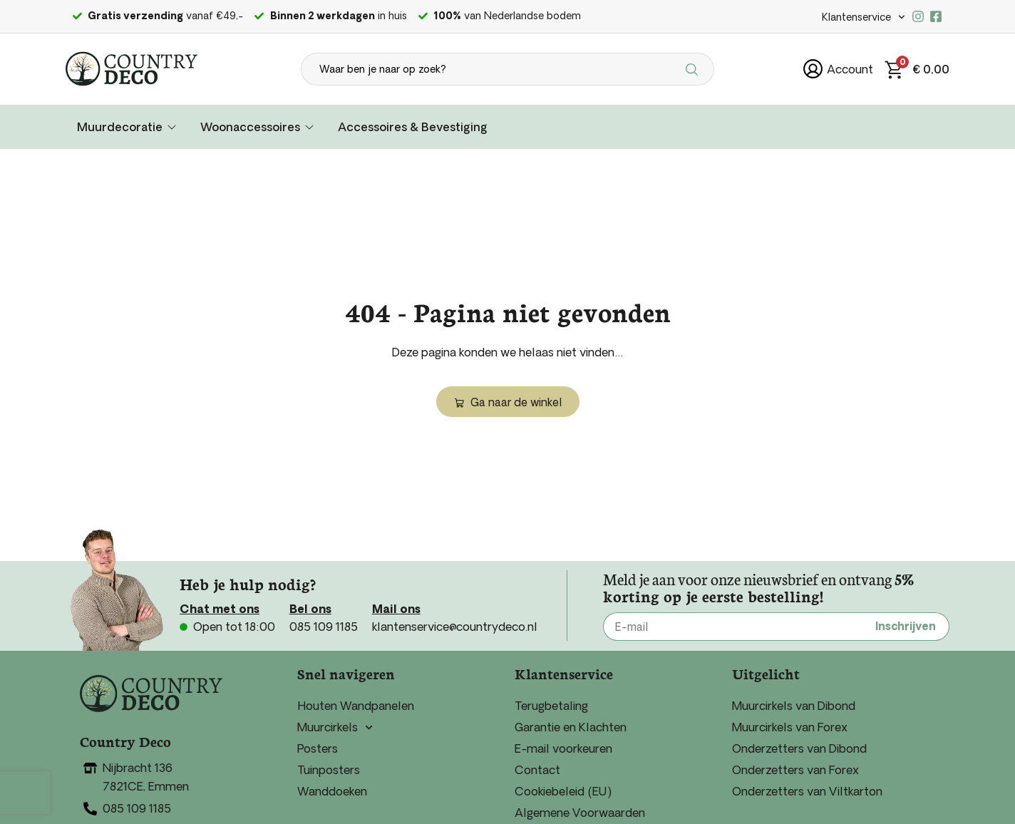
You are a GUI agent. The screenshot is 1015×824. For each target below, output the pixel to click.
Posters (317, 748)
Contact (537, 769)
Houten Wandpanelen (355, 705)
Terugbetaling (551, 705)
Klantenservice (863, 17)
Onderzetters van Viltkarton (807, 791)
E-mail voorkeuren (563, 748)
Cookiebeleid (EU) (563, 791)
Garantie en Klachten (571, 727)
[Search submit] (694, 69)
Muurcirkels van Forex (789, 727)
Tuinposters (328, 769)
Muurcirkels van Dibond (793, 705)
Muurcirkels (335, 727)
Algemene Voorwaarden (580, 812)
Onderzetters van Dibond (799, 748)
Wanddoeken (332, 791)
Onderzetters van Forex (795, 769)
